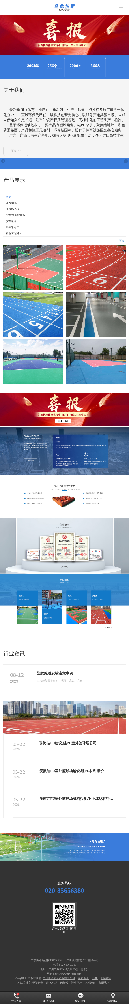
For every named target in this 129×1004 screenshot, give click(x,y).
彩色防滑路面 (14, 233)
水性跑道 (11, 221)
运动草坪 (76, 982)
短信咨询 (48, 997)
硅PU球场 (11, 203)
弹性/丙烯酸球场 (15, 215)
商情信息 (106, 978)
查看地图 (113, 997)
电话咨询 (16, 997)
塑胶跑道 (37, 982)
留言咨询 (80, 997)
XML (95, 978)
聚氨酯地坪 (12, 227)
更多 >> (15, 150)
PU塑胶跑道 (13, 209)
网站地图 (83, 978)
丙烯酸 (64, 982)
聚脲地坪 (104, 982)
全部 (8, 197)
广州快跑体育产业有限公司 (59, 978)
